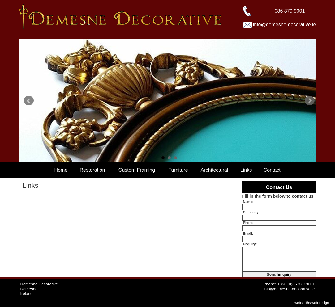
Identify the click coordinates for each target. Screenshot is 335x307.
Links (246, 170)
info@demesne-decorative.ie (284, 24)
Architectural (214, 170)
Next (310, 101)
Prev (29, 101)
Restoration (92, 170)
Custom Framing (136, 170)
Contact (272, 170)
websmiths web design (311, 303)
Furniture (178, 170)
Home (61, 170)
